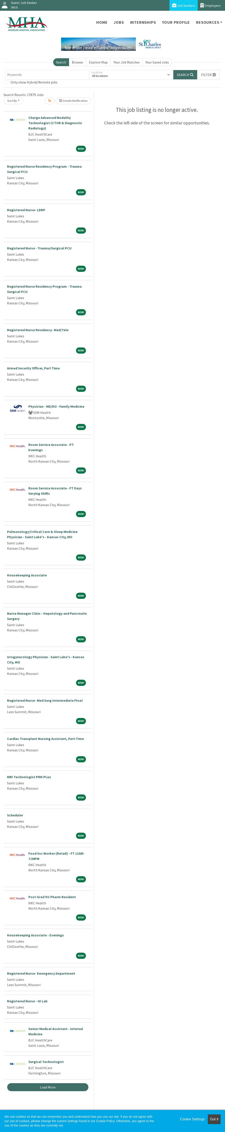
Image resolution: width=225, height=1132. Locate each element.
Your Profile (176, 22)
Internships (143, 22)
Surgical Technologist (46, 1061)
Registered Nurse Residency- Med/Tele (38, 330)
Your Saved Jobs (157, 62)
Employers (210, 5)
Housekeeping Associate (27, 575)
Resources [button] (207, 22)
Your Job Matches (127, 62)
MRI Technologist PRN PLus (29, 777)
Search (61, 62)
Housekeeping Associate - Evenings (35, 935)
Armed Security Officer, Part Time (33, 368)
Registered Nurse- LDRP (26, 210)
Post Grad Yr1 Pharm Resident (52, 897)
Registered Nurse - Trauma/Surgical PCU (39, 248)
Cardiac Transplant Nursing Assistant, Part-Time (45, 738)
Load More (48, 1087)
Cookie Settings (192, 1119)
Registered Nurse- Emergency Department (41, 973)
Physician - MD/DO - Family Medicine (56, 406)
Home (101, 22)
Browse (77, 62)
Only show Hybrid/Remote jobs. (34, 82)
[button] (208, 75)
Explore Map (98, 62)
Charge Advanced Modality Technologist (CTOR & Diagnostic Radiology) (55, 122)
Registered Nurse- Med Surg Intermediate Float (45, 700)
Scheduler (15, 815)
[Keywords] (47, 75)
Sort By (12, 101)
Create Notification (73, 101)
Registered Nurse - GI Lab (27, 1001)
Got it (214, 1119)
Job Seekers (183, 5)
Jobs (119, 22)
